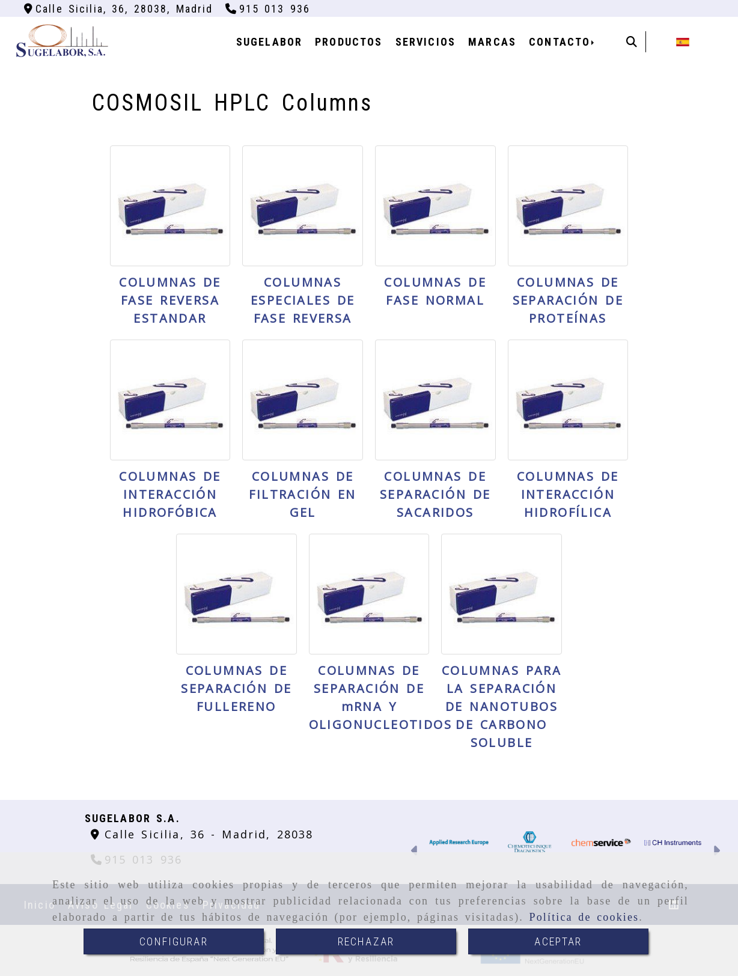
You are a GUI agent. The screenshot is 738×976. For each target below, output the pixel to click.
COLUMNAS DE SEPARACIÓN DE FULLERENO (236, 688)
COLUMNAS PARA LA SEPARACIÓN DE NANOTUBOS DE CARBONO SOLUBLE (501, 706)
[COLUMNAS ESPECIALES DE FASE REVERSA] (302, 205)
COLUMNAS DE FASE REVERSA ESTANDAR (170, 300)
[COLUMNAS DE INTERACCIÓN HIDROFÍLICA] (568, 400)
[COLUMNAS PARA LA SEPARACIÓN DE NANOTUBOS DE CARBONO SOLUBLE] (501, 594)
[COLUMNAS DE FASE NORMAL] (435, 205)
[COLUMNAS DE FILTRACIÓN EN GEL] (302, 400)
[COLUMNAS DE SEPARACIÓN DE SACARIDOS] (435, 400)
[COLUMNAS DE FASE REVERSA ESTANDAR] (170, 205)
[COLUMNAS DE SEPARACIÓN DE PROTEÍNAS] (568, 205)
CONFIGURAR (173, 941)
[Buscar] (631, 41)
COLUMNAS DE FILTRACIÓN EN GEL (302, 494)
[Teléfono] (268, 8)
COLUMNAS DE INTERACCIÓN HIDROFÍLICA (568, 494)
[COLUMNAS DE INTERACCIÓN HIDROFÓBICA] (170, 400)
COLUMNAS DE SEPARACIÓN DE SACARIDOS (435, 494)
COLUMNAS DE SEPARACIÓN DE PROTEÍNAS (568, 300)
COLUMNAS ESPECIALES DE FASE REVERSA (303, 300)
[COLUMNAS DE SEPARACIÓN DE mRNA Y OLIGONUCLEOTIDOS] (369, 594)
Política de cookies (584, 917)
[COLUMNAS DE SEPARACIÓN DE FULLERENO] (236, 594)
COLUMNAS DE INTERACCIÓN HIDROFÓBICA (170, 494)
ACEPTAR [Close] (558, 941)
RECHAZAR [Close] (366, 941)
